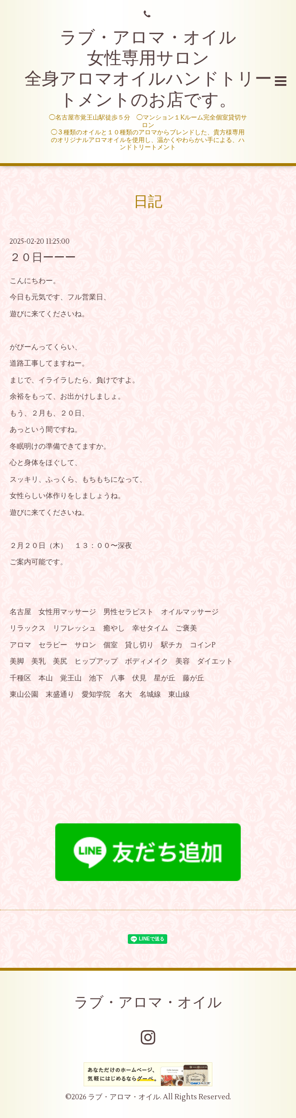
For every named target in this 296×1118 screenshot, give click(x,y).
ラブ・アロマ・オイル (148, 1002)
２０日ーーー (43, 257)
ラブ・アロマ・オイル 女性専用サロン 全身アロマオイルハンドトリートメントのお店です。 (148, 69)
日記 (148, 201)
